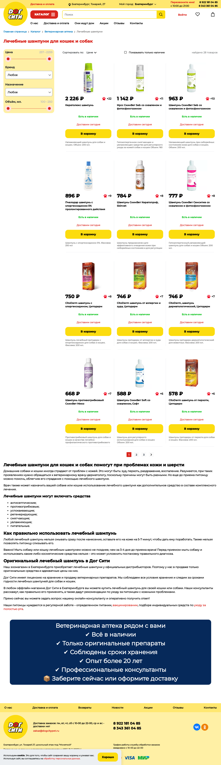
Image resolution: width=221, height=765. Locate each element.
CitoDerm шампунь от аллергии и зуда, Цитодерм (139, 304)
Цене (89, 52)
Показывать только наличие (147, 52)
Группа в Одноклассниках (204, 727)
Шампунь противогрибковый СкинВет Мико (84, 402)
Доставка (42, 4)
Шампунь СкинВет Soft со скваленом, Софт (133, 402)
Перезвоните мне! (183, 2)
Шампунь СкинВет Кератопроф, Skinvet (137, 204)
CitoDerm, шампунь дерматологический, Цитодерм (189, 304)
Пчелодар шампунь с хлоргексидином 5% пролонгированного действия (85, 206)
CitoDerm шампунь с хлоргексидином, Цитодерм (83, 304)
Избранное (197, 15)
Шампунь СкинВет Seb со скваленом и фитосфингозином (189, 107)
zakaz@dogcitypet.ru (46, 730)
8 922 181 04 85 (208, 2)
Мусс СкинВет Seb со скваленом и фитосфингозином (139, 107)
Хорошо (108, 757)
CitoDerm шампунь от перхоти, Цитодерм (189, 402)
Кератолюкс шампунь (79, 105)
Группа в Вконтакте (196, 727)
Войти (182, 14)
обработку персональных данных (62, 758)
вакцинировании (125, 605)
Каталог (42, 14)
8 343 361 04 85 (208, 5)
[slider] (8, 59)
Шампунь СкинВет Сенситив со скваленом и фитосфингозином (189, 204)
